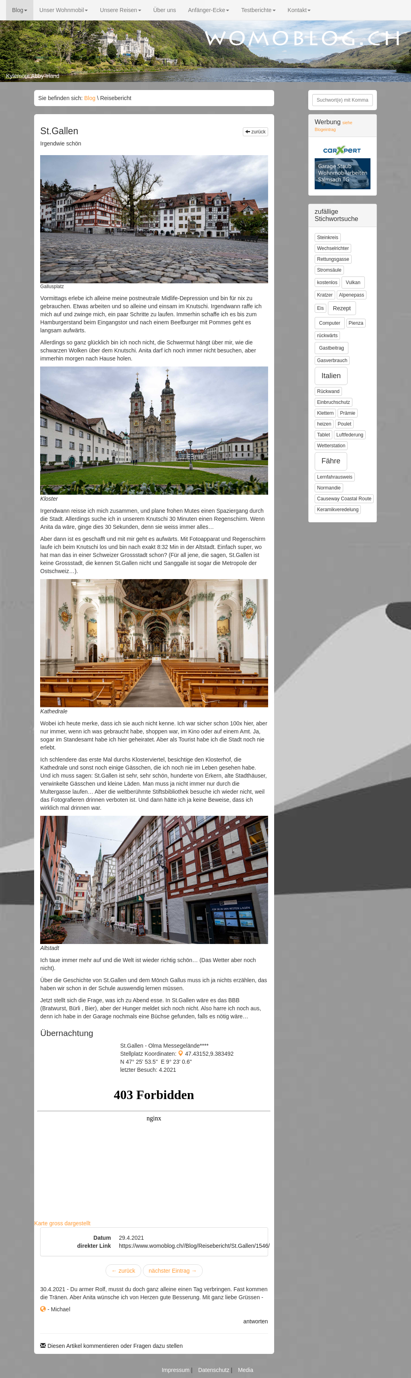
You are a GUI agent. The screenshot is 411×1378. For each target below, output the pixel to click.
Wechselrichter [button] (333, 248)
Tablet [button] (323, 435)
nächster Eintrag (173, 1270)
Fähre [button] (330, 461)
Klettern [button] (325, 413)
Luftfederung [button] (349, 435)
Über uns (164, 10)
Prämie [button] (347, 413)
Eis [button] (320, 308)
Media (245, 1370)
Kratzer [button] (325, 295)
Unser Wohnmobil (63, 10)
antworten (255, 1321)
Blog (19, 10)
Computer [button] (329, 323)
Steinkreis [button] (327, 237)
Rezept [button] (342, 308)
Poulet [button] (344, 424)
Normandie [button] (329, 488)
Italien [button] (331, 376)
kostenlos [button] (327, 282)
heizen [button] (324, 424)
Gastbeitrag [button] (331, 348)
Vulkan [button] (353, 282)
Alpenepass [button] (351, 295)
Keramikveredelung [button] (337, 509)
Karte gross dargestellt (62, 1223)
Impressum (176, 1370)
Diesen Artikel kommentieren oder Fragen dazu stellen (111, 1346)
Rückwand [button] (328, 391)
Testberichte (258, 10)
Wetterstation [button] (331, 445)
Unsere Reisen (120, 10)
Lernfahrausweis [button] (334, 477)
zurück (255, 132)
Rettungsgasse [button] (333, 259)
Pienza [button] (356, 323)
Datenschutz (214, 1370)
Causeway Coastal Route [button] (344, 499)
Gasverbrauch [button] (332, 360)
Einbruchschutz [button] (333, 402)
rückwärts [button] (327, 335)
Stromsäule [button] (329, 270)
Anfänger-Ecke (208, 10)
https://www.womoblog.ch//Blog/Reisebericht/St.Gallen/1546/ (194, 1246)
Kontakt (299, 10)
